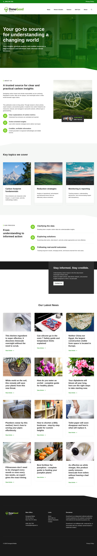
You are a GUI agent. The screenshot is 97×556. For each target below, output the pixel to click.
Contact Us (58, 283)
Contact (50, 521)
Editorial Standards (53, 520)
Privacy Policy (90, 1)
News (48, 9)
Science (69, 9)
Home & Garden (58, 9)
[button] (91, 9)
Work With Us (51, 518)
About (85, 9)
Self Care (77, 9)
